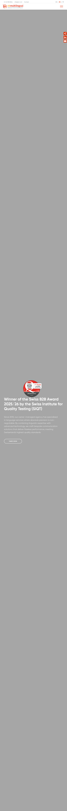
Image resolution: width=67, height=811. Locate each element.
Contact (26, 2)
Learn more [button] (13, 441)
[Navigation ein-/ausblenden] (61, 7)
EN (59, 2)
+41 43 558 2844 (8, 2)
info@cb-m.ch (18, 2)
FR (63, 2)
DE (56, 2)
